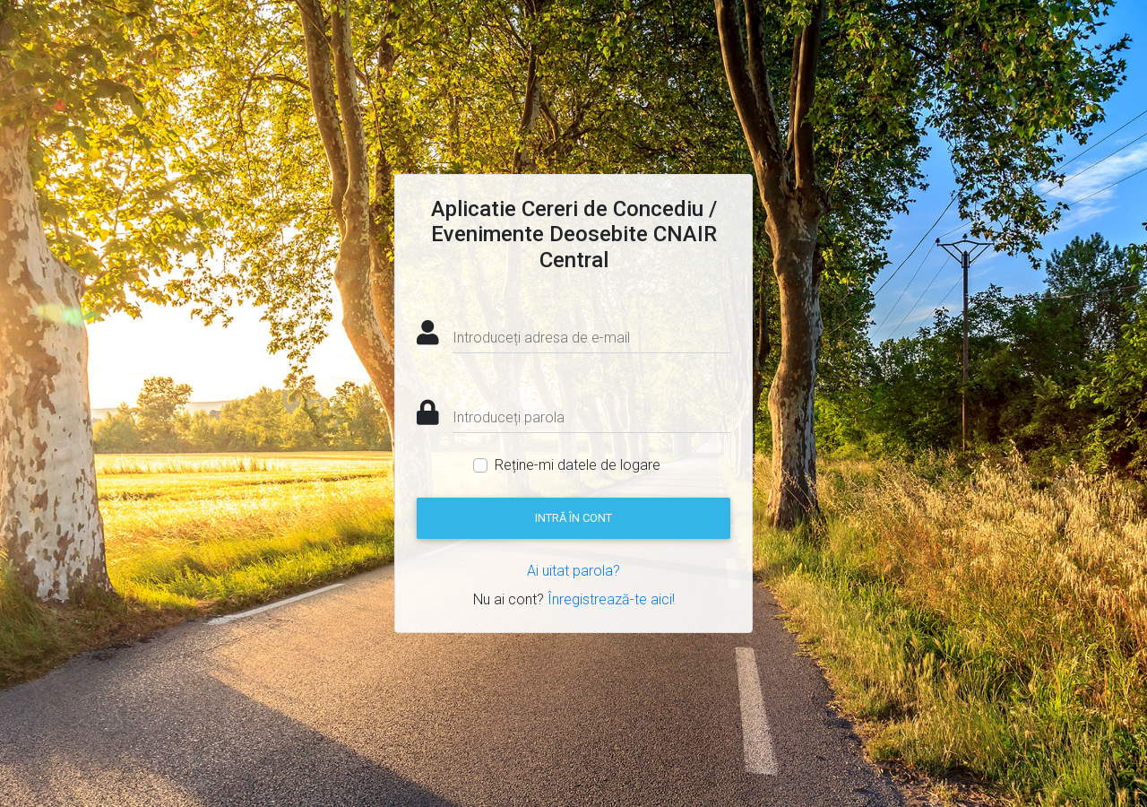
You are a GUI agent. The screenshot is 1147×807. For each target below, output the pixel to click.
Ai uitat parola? (573, 570)
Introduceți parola (509, 417)
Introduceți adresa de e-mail (541, 337)
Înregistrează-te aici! (611, 599)
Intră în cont (573, 518)
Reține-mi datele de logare (577, 464)
